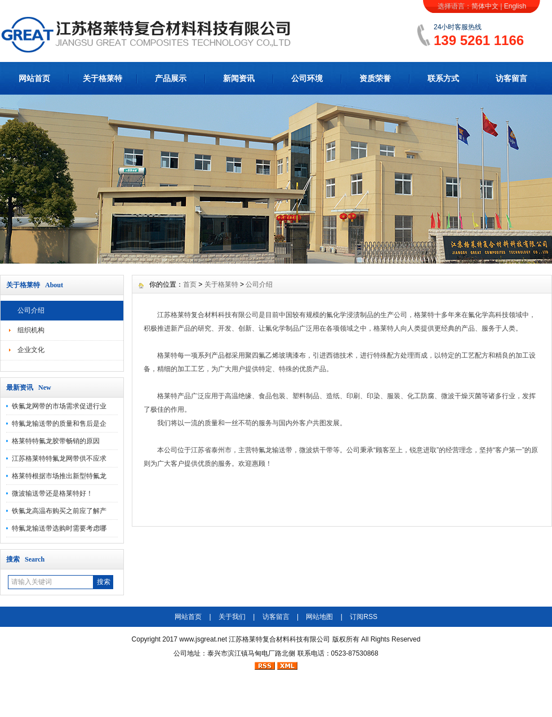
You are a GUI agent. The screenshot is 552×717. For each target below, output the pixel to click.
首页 (190, 284)
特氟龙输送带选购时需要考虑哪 (59, 528)
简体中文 (484, 6)
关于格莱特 (102, 78)
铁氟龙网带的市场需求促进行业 (59, 406)
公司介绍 (30, 310)
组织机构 (30, 330)
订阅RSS (363, 617)
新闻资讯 (239, 78)
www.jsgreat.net (203, 639)
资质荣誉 (375, 78)
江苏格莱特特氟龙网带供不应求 (59, 458)
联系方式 (443, 78)
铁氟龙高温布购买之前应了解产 (59, 511)
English (515, 6)
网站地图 (319, 617)
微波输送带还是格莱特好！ (52, 493)
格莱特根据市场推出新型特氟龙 (59, 476)
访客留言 (511, 78)
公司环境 (307, 78)
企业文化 (30, 350)
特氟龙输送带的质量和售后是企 (59, 423)
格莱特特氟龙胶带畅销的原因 (56, 441)
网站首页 (34, 78)
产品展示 (170, 78)
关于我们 (232, 617)
